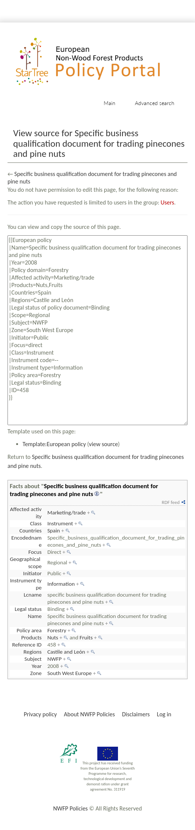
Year (36, 666)
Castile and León (66, 651)
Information (61, 583)
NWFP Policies (70, 808)
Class (36, 523)
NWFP (54, 659)
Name (35, 616)
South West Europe (69, 673)
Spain (53, 530)
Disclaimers (136, 714)
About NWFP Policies (89, 714)
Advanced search (154, 103)
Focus (35, 552)
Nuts (52, 637)
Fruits (86, 637)
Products (31, 637)
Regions (33, 651)
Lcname (33, 594)
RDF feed (171, 502)
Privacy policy (40, 714)
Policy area (29, 630)
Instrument (60, 523)
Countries (30, 530)
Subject (33, 659)
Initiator (32, 573)
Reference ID (26, 644)
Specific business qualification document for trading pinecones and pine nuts (84, 490)
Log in (164, 714)
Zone (35, 673)
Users (167, 202)
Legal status (28, 609)
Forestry (57, 630)
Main (109, 103)
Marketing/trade (66, 512)
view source (103, 444)
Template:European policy (54, 444)
